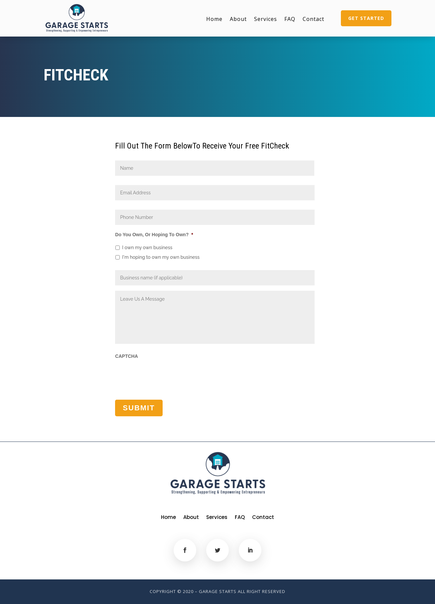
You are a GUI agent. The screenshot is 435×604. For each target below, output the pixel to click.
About (238, 20)
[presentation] (165, 376)
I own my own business (147, 247)
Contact (313, 20)
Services (265, 20)
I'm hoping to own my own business (161, 257)
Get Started (366, 18)
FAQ (289, 20)
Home (214, 20)
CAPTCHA (126, 356)
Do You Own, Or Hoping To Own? (154, 234)
